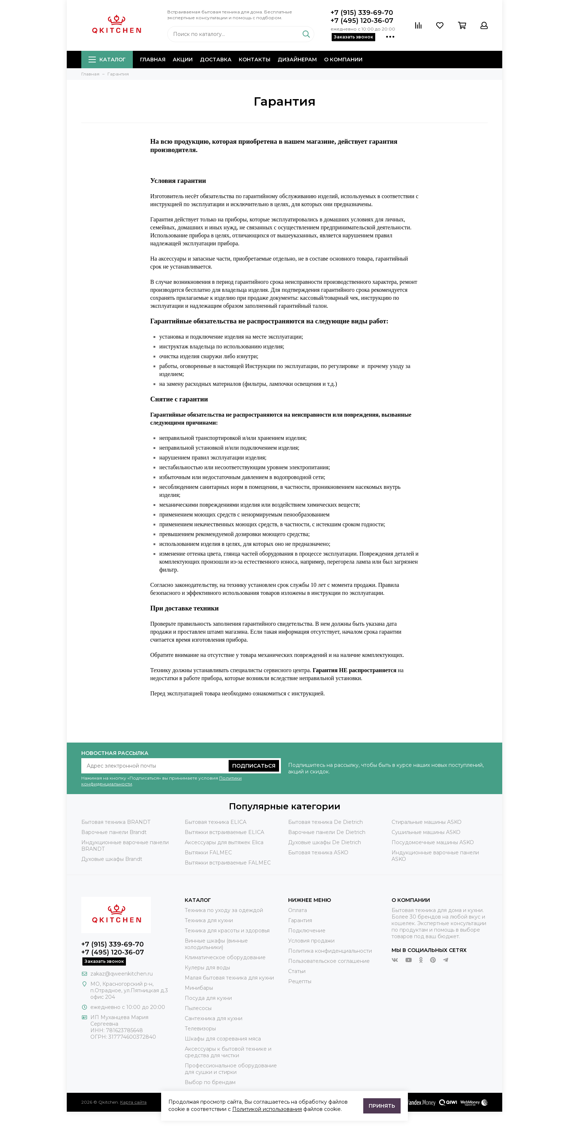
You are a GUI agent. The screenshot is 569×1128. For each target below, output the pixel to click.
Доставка (216, 59)
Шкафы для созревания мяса (223, 1038)
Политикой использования (267, 1109)
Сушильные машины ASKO (426, 832)
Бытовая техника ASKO (318, 852)
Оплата (297, 910)
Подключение (307, 930)
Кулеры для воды (207, 967)
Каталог (107, 59)
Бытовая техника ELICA (215, 822)
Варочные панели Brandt (114, 832)
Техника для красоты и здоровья (227, 930)
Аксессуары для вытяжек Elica (224, 842)
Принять (382, 1106)
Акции (183, 59)
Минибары (199, 988)
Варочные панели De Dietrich (326, 832)
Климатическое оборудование (225, 957)
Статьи (297, 971)
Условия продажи (311, 940)
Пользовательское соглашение (329, 961)
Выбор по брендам (210, 1082)
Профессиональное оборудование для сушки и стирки (231, 1068)
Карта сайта (133, 1102)
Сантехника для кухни (213, 1018)
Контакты (254, 59)
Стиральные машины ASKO (427, 822)
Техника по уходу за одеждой (224, 910)
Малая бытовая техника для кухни (229, 977)
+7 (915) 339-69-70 (362, 13)
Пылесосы (198, 1008)
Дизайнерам (297, 59)
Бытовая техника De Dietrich (325, 822)
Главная (152, 59)
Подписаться (253, 766)
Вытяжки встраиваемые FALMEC (228, 862)
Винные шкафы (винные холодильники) (216, 944)
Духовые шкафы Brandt (111, 859)
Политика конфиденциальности (330, 951)
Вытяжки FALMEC (208, 852)
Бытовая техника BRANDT (115, 822)
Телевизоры (200, 1028)
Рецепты (299, 981)
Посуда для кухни (208, 998)
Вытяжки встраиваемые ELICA (224, 832)
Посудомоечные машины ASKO (433, 842)
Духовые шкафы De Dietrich (324, 842)
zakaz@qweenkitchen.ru (121, 973)
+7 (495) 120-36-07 (362, 21)
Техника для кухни (209, 920)
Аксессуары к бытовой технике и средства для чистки (228, 1052)
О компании (343, 59)
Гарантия (300, 920)
